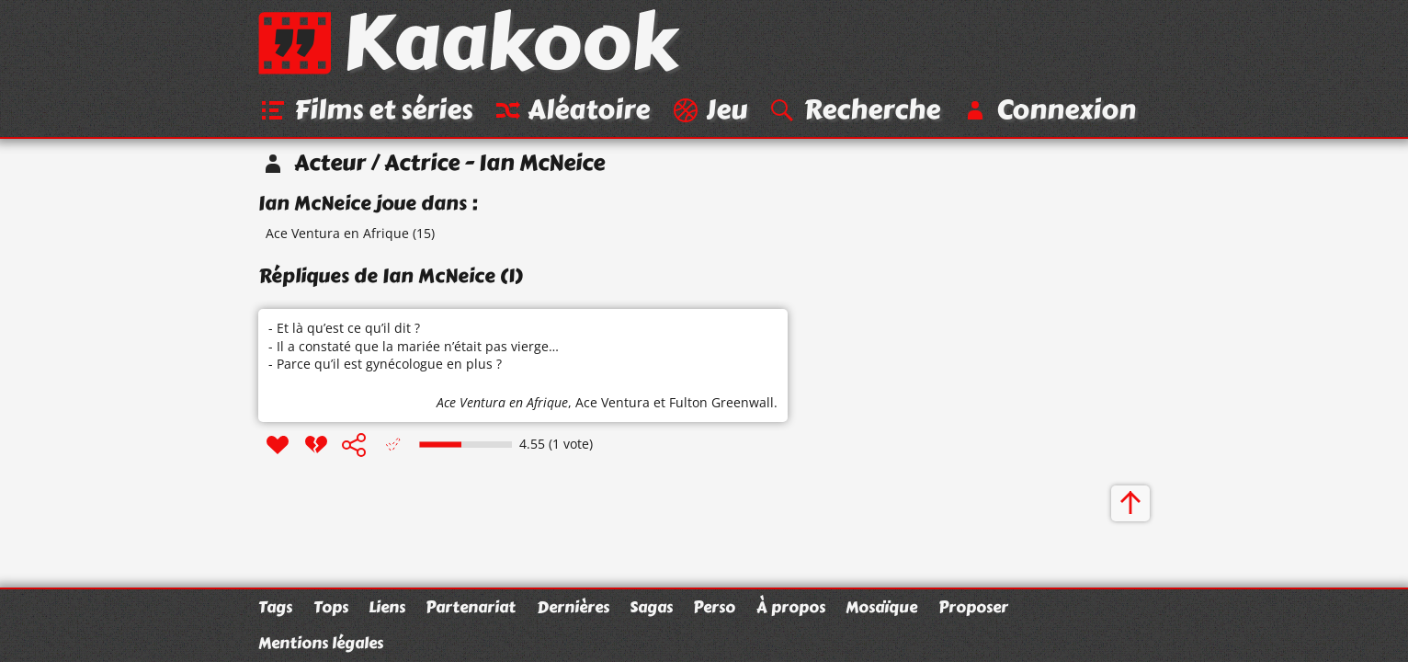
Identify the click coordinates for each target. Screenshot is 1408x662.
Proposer (973, 607)
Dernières (573, 607)
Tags (275, 607)
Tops (330, 607)
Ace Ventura (612, 402)
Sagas (651, 607)
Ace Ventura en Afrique (337, 233)
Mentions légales (320, 643)
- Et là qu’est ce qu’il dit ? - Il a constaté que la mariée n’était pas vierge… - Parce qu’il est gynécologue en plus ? (413, 345)
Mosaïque (881, 607)
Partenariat (471, 607)
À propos (790, 607)
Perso (714, 607)
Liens (387, 607)
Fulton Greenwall (721, 402)
